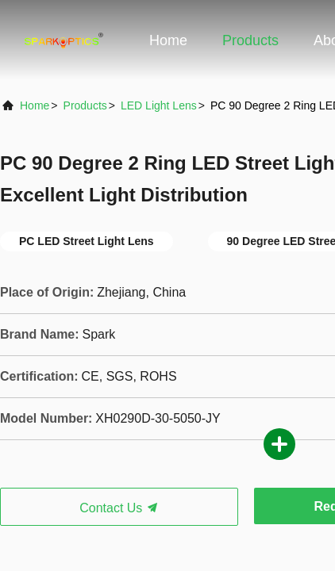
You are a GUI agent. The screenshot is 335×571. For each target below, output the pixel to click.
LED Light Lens (159, 105)
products (85, 105)
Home (168, 40)
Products (250, 40)
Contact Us (119, 508)
